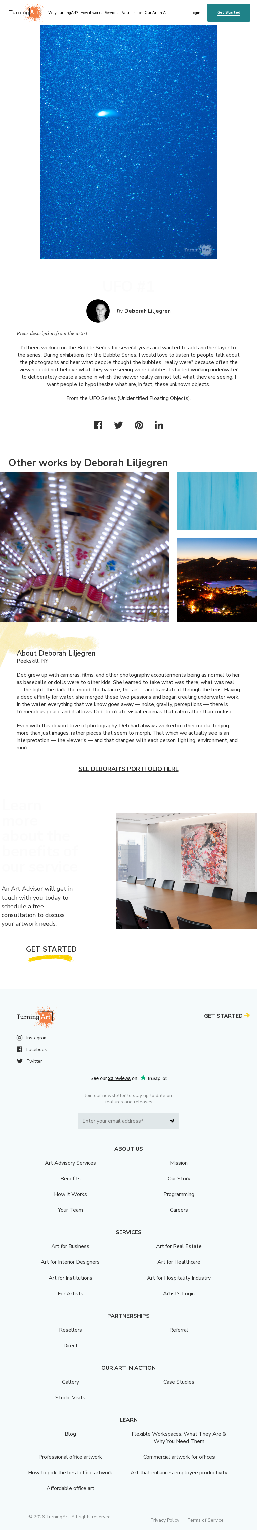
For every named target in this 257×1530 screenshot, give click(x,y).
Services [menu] (111, 12)
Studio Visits (70, 1397)
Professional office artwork (70, 1457)
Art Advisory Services (70, 1163)
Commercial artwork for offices (179, 1457)
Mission (179, 1163)
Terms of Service (205, 1520)
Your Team (70, 1210)
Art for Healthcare (178, 1262)
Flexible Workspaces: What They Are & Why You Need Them (179, 1437)
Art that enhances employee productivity (179, 1472)
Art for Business (70, 1246)
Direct (70, 1345)
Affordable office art (70, 1488)
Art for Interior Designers (70, 1262)
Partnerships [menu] (131, 12)
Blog (70, 1434)
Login (195, 12)
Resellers (70, 1330)
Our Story (179, 1178)
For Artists (70, 1293)
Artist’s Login (179, 1293)
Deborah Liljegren (147, 311)
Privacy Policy (165, 1520)
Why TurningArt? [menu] (63, 12)
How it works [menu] (91, 12)
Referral (178, 1330)
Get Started (228, 12)
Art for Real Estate (179, 1246)
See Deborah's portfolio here (129, 769)
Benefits (70, 1178)
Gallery (70, 1382)
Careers (179, 1210)
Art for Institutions (70, 1278)
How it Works (70, 1194)
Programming (178, 1194)
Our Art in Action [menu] (159, 12)
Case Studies (178, 1382)
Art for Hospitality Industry (179, 1278)
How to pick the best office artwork (70, 1472)
